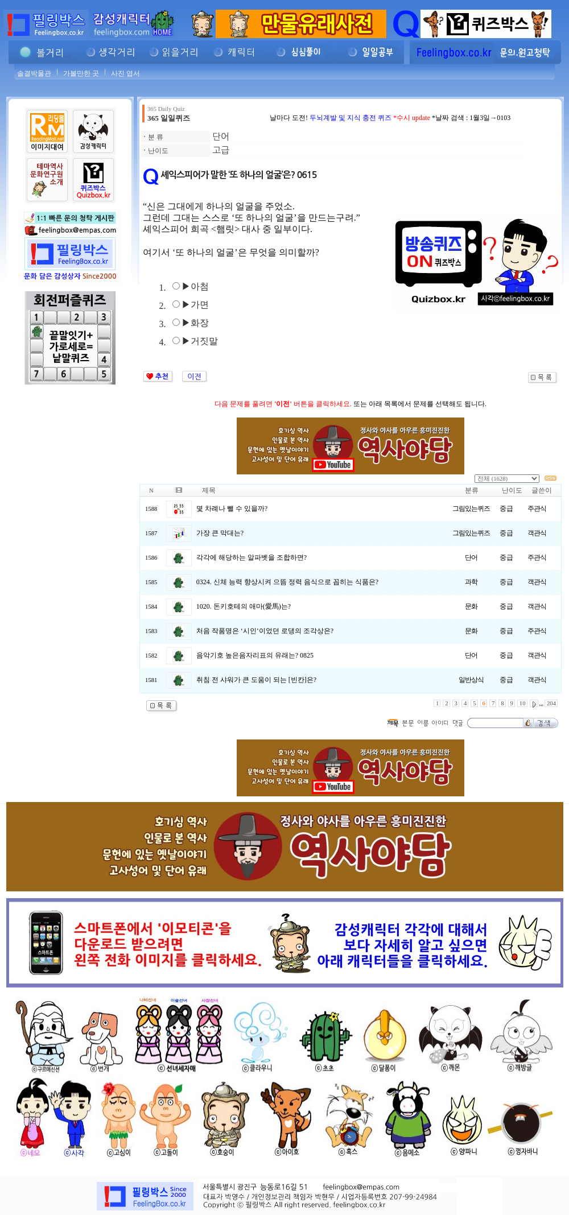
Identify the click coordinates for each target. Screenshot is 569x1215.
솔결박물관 (34, 73)
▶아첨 (195, 286)
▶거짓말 (200, 341)
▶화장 (195, 323)
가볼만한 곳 (81, 73)
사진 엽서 (125, 73)
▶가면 (195, 304)
